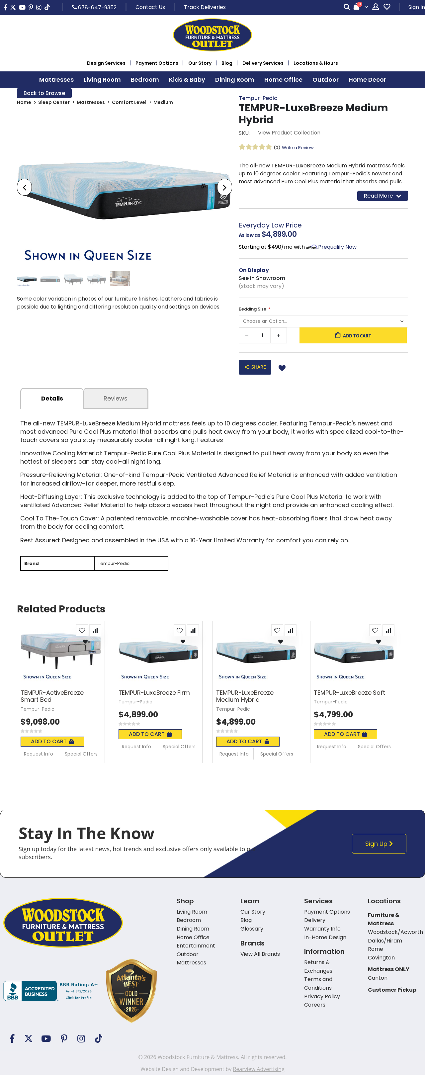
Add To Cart (52, 746)
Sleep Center (54, 103)
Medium (163, 103)
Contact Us (150, 7)
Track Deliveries (205, 7)
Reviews (116, 402)
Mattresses (91, 103)
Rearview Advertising (258, 1074)
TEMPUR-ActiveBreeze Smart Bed (52, 701)
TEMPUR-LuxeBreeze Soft (349, 697)
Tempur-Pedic (258, 98)
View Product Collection (289, 133)
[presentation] (24, 188)
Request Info (38, 759)
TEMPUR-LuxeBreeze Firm (154, 697)
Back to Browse (44, 93)
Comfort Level (129, 103)
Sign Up (381, 848)
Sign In (416, 7)
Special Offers (81, 759)
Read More (382, 197)
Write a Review (300, 148)
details (52, 402)
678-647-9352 (94, 7)
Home (24, 103)
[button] (82, 635)
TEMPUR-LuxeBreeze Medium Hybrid (245, 701)
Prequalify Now (337, 249)
